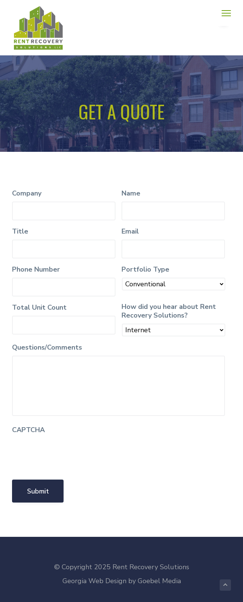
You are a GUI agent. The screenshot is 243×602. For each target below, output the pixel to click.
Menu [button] (223, 13)
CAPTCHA (28, 430)
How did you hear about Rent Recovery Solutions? (169, 311)
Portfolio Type (145, 269)
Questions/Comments (47, 347)
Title (20, 231)
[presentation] (69, 453)
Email (130, 231)
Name (131, 193)
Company (26, 193)
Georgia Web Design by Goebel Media (121, 580)
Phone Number (36, 269)
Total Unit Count (39, 307)
